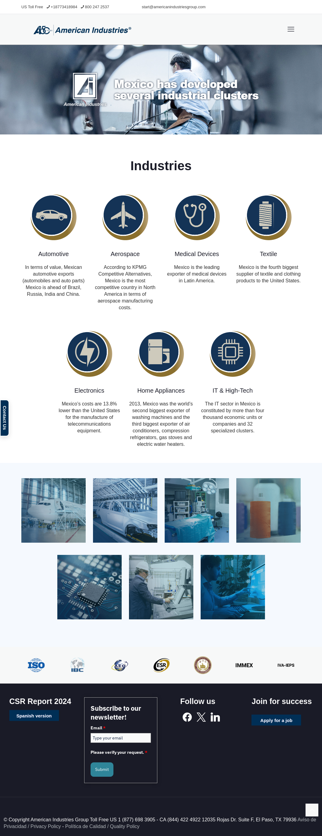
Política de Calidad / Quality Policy (102, 826)
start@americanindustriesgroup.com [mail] (174, 7)
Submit (102, 769)
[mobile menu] (291, 29)
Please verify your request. (119, 752)
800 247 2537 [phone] (97, 7)
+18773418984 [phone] (64, 7)
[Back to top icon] (312, 810)
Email (98, 728)
